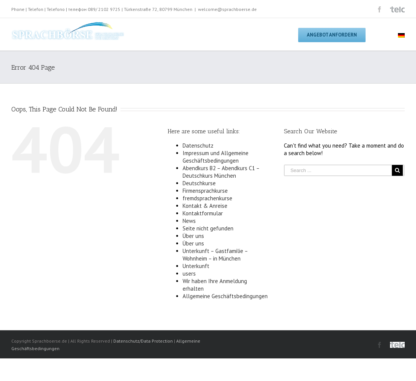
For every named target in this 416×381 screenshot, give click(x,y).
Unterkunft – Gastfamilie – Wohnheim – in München (215, 254)
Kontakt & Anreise (205, 205)
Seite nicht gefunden (208, 228)
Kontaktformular (203, 213)
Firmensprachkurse (205, 190)
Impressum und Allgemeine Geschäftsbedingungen (215, 156)
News (189, 220)
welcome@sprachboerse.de (227, 9)
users (189, 273)
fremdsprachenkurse (207, 198)
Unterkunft (196, 266)
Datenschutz (198, 145)
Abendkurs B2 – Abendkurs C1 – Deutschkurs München (221, 172)
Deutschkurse (199, 183)
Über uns (193, 235)
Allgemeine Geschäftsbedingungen (225, 296)
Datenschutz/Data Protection (143, 341)
